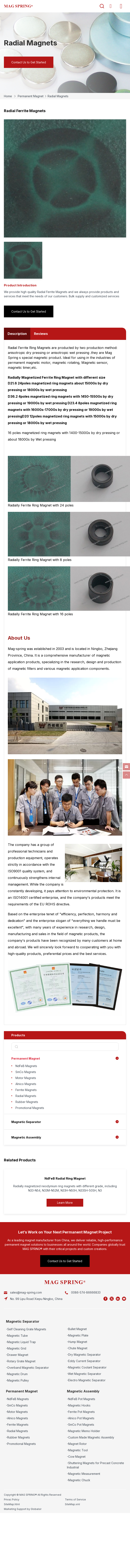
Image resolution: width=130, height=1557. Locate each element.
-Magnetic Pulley (17, 1380)
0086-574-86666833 (86, 1292)
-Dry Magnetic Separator (84, 1354)
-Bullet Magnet (77, 1329)
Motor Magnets (25, 1078)
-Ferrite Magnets (17, 1424)
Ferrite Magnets (26, 1090)
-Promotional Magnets (21, 1444)
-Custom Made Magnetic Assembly (90, 1437)
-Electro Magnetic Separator (86, 1380)
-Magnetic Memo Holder (83, 1431)
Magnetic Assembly (26, 1137)
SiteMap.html (12, 1504)
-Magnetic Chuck (78, 1480)
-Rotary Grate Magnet (20, 1361)
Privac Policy (11, 1499)
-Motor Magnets (17, 1412)
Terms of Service (75, 1499)
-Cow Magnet (76, 1456)
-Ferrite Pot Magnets (81, 1412)
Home (8, 96)
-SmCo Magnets (17, 1405)
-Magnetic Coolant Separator (87, 1367)
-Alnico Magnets (17, 1418)
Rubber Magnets (26, 1102)
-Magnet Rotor (77, 1444)
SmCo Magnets (25, 1072)
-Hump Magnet (77, 1342)
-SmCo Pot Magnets (80, 1424)
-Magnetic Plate (77, 1335)
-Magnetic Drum (17, 1374)
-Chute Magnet (77, 1348)
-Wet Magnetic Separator (84, 1374)
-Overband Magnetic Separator (27, 1367)
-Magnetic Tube (17, 1335)
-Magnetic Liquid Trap (21, 1342)
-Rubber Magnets (18, 1437)
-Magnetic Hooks (78, 1405)
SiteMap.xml (72, 1504)
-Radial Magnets (17, 1431)
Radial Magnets (58, 96)
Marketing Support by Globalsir (22, 1509)
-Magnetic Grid (16, 1348)
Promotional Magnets (29, 1108)
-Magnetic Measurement (83, 1473)
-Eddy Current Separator (84, 1361)
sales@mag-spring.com (26, 1292)
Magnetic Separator (26, 1122)
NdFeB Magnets (26, 1066)
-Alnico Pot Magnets (80, 1418)
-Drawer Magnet (17, 1355)
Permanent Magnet (30, 96)
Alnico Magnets (25, 1084)
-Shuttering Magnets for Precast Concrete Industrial (95, 1465)
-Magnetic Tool (77, 1450)
